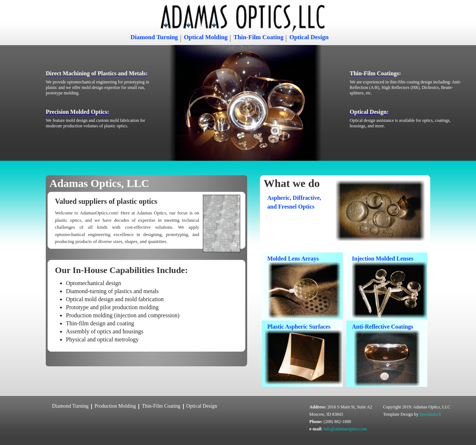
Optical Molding (205, 37)
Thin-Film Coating (259, 37)
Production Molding (115, 406)
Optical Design (308, 37)
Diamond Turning (154, 37)
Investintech (430, 414)
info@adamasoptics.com (345, 428)
